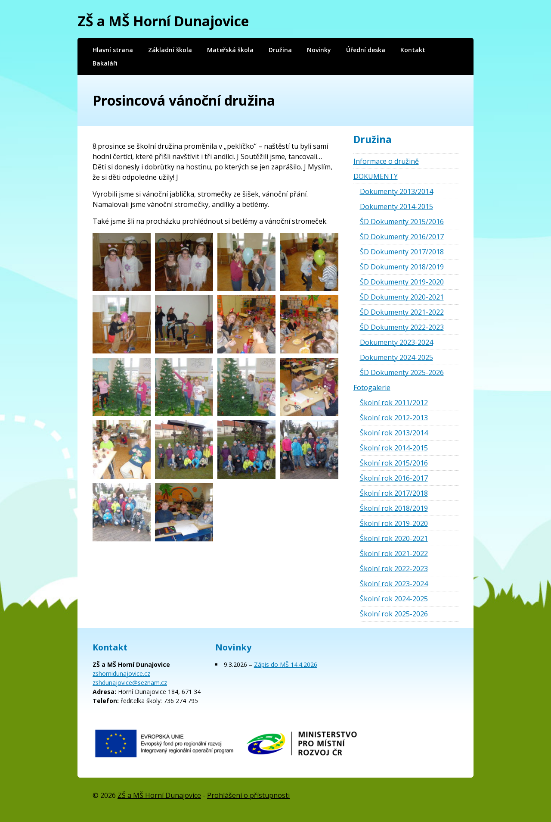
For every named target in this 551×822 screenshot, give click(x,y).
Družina (280, 50)
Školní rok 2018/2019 (394, 508)
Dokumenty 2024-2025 (396, 357)
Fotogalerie (371, 387)
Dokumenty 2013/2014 (396, 191)
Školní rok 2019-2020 (394, 523)
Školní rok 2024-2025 (394, 598)
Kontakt (412, 50)
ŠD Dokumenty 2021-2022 (402, 312)
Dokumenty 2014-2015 (396, 206)
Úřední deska (365, 50)
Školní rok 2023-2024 (394, 583)
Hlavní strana (113, 50)
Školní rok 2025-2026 (394, 614)
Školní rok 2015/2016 (394, 463)
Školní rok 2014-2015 (394, 448)
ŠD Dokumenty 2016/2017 (402, 236)
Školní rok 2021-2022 (394, 553)
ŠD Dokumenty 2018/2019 (402, 267)
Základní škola (170, 50)
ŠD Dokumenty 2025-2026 (402, 372)
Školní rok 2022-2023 (394, 568)
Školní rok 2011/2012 (394, 402)
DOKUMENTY (375, 176)
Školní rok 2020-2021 (394, 538)
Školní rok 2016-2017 (394, 478)
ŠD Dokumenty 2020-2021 (402, 297)
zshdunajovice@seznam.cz (130, 682)
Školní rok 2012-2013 (394, 417)
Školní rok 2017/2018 (394, 493)
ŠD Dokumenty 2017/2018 (402, 251)
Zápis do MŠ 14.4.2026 (285, 664)
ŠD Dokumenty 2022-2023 (402, 327)
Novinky (319, 50)
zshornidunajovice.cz (121, 673)
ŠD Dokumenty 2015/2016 (402, 221)
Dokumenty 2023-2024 (396, 342)
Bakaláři (105, 63)
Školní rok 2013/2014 (394, 433)
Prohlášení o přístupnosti (248, 795)
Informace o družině (386, 161)
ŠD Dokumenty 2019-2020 (402, 282)
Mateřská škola (230, 50)
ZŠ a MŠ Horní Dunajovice (163, 21)
